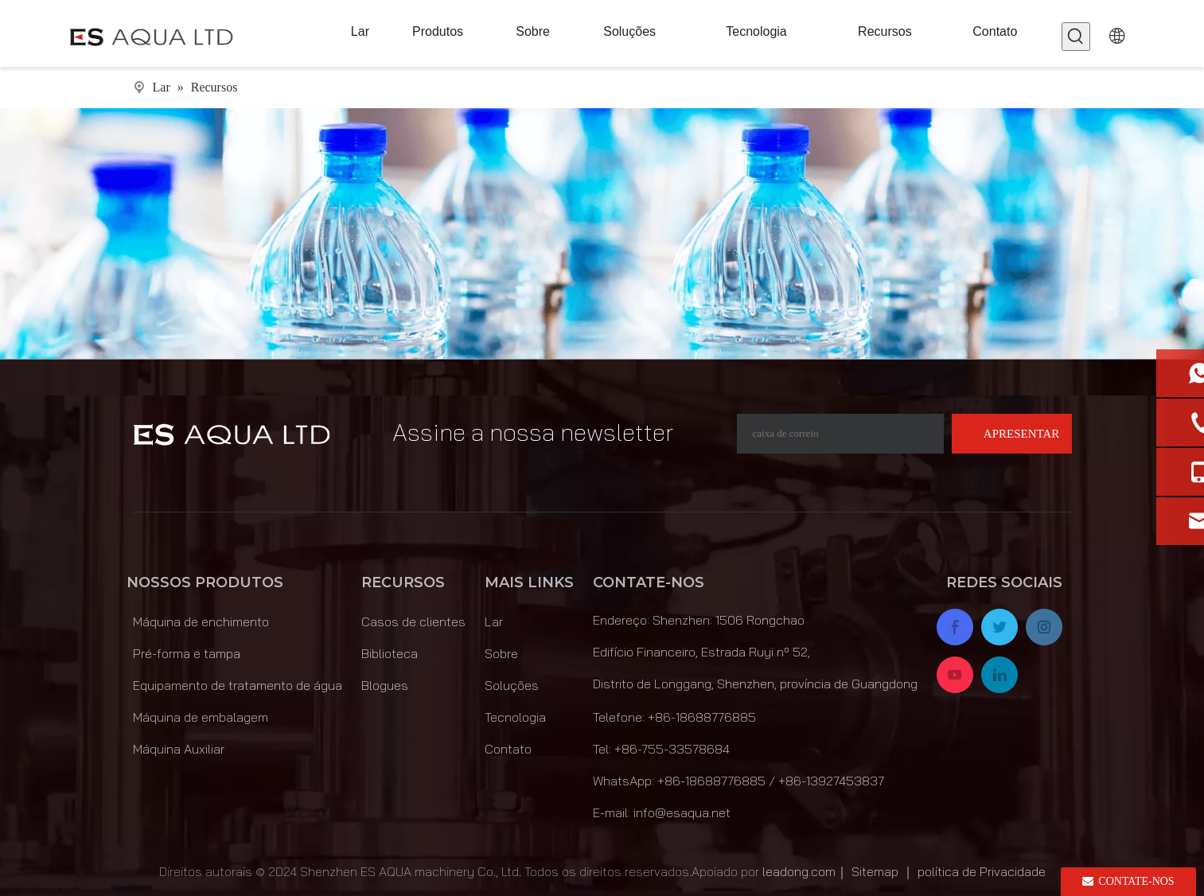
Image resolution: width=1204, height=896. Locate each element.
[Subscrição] (1012, 434)
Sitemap (874, 871)
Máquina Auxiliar (178, 749)
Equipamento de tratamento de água (237, 685)
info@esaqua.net (682, 812)
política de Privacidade (982, 871)
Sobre (501, 653)
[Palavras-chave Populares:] (1076, 36)
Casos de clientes (413, 621)
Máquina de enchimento (201, 621)
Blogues (384, 685)
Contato (508, 749)
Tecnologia (515, 717)
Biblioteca (389, 653)
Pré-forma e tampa (186, 653)
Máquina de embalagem (200, 717)
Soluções (512, 685)
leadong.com (799, 871)
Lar (494, 621)
